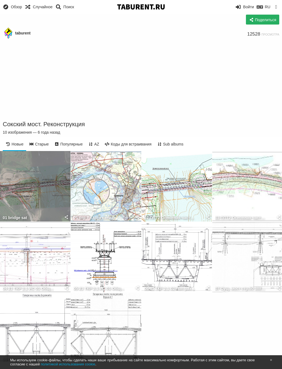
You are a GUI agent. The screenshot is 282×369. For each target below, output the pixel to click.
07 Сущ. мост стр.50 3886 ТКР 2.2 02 (240, 289)
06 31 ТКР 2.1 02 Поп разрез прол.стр (170, 289)
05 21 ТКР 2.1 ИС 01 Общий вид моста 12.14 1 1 (99, 289)
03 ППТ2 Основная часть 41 (240, 218)
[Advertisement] (141, 79)
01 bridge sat (15, 218)
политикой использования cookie (68, 364)
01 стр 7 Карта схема (93, 218)
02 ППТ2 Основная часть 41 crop (170, 218)
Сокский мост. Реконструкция (44, 124)
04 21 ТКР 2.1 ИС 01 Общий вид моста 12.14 (28, 289)
